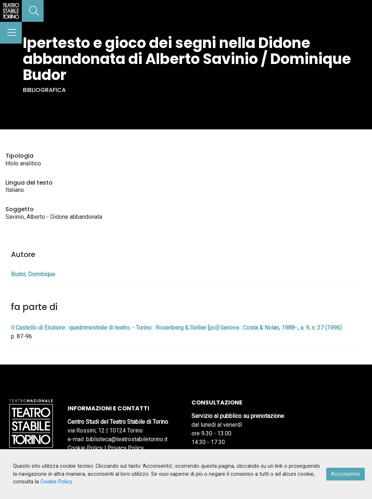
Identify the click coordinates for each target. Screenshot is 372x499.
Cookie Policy (85, 447)
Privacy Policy (126, 447)
